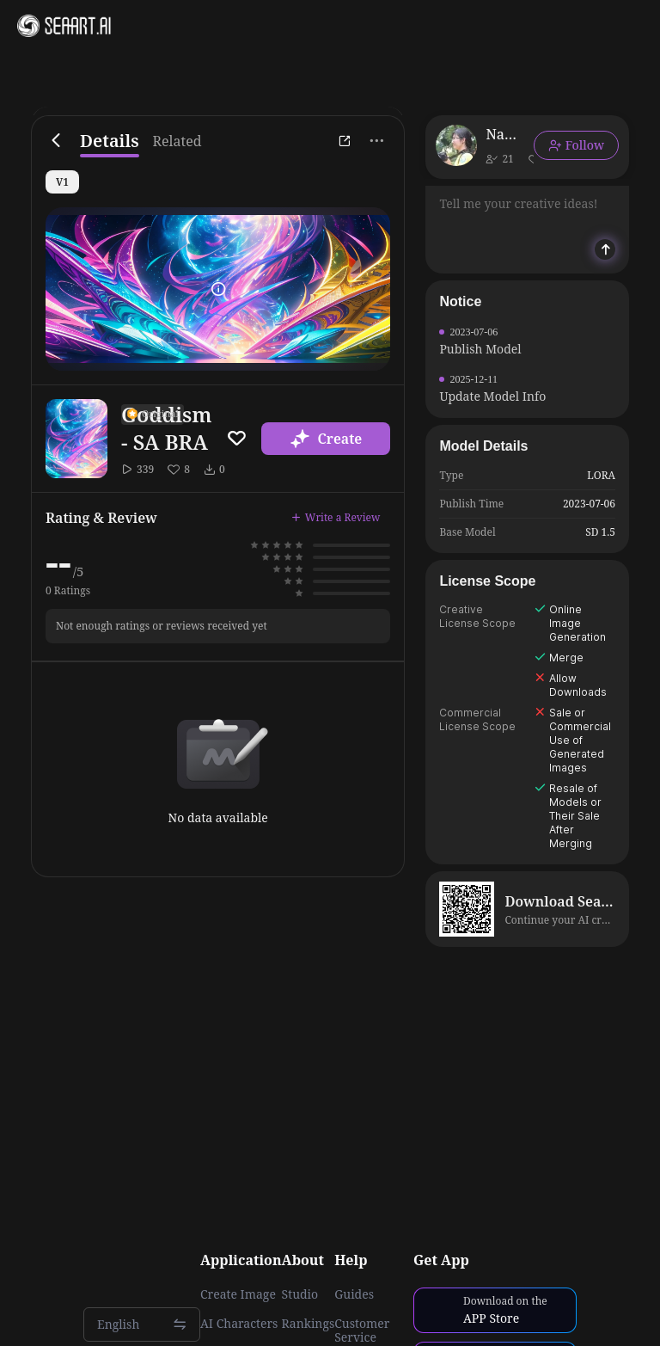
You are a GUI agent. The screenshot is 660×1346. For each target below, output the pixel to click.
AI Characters (239, 1324)
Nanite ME (503, 134)
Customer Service (361, 1330)
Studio (300, 1294)
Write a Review (336, 517)
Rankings (308, 1324)
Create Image (238, 1294)
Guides (354, 1294)
